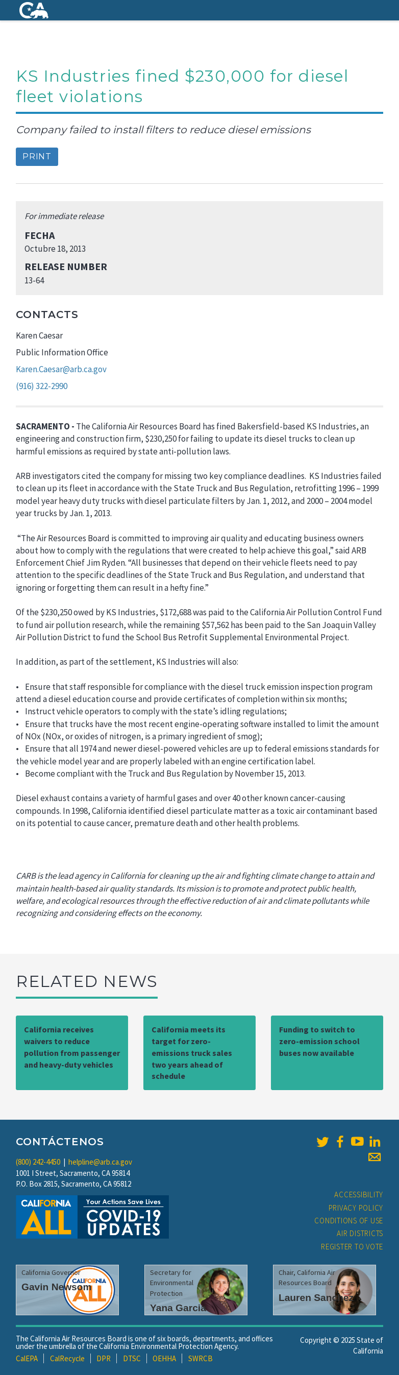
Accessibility (358, 1194)
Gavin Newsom (56, 1287)
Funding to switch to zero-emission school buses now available (319, 1041)
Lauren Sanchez (316, 1297)
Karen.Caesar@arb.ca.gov (61, 369)
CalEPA (27, 1358)
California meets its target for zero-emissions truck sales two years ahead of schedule (192, 1052)
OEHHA (164, 1358)
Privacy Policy (356, 1208)
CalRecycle (67, 1358)
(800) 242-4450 (38, 1162)
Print (37, 156)
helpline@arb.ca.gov (100, 1162)
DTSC (132, 1358)
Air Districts (360, 1233)
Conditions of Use (348, 1220)
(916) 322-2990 (41, 386)
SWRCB (200, 1358)
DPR (103, 1358)
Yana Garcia (178, 1307)
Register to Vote (352, 1246)
